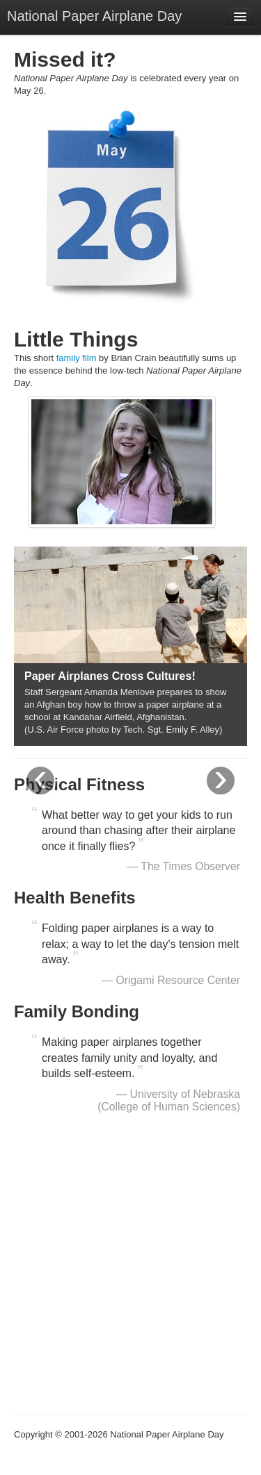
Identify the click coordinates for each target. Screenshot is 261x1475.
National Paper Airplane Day (94, 16)
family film (76, 358)
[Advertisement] (130, 1268)
